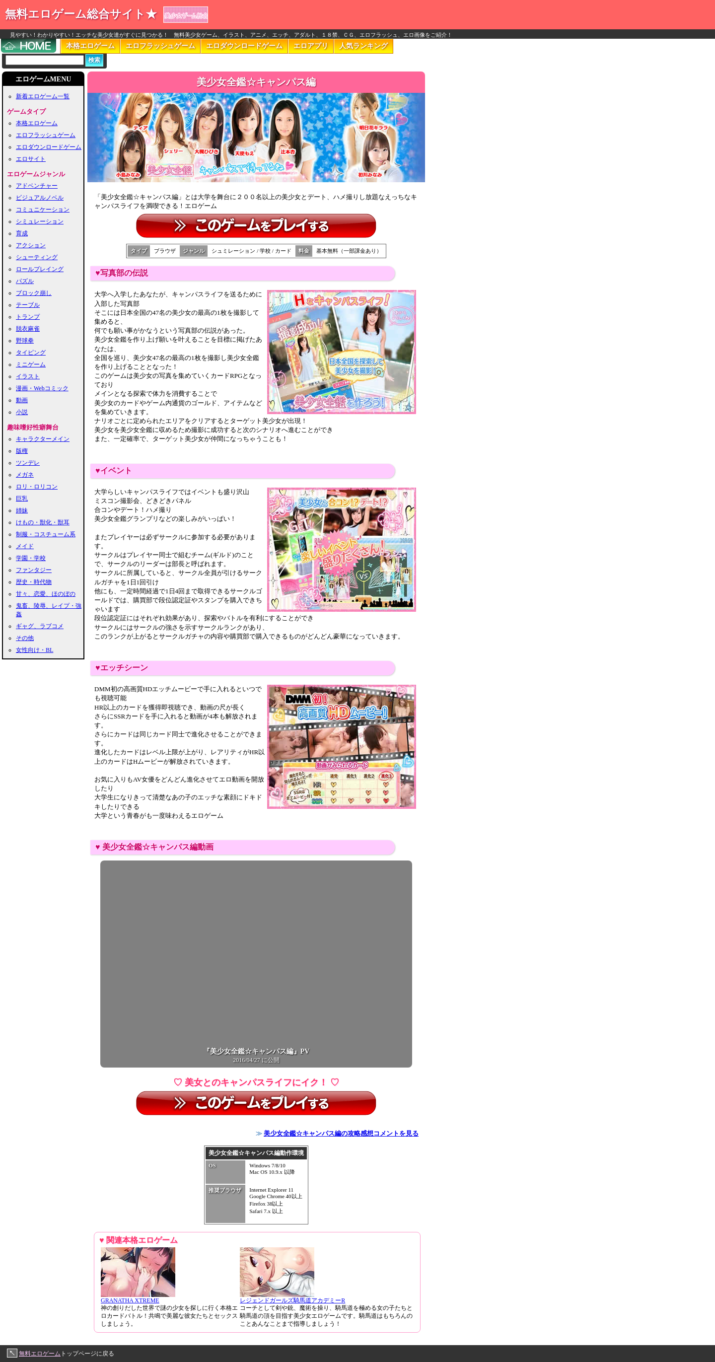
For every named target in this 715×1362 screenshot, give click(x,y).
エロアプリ (310, 46)
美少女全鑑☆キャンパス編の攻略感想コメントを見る (341, 1133)
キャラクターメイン (43, 438)
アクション (31, 245)
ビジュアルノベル (40, 197)
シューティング (37, 257)
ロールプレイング (40, 269)
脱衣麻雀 (28, 328)
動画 (22, 400)
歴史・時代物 (34, 581)
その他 (25, 638)
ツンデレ (28, 462)
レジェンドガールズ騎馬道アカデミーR (292, 1297)
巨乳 (22, 498)
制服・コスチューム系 (45, 534)
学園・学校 (31, 558)
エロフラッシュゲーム (160, 46)
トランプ (28, 316)
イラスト (28, 376)
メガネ (25, 474)
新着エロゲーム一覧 (43, 96)
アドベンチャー (37, 185)
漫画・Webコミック (42, 388)
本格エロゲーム (90, 46)
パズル (25, 281)
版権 (22, 450)
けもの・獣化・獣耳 (43, 522)
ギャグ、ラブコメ (40, 626)
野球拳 (25, 340)
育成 (22, 233)
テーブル (28, 304)
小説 (22, 412)
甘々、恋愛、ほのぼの (45, 593)
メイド (25, 546)
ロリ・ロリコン (37, 486)
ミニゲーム (31, 364)
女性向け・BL (34, 649)
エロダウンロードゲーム (244, 46)
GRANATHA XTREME (138, 1297)
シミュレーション (40, 221)
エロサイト (31, 158)
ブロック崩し (34, 292)
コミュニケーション (43, 209)
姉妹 (22, 510)
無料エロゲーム (40, 1353)
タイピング (31, 352)
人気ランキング (363, 46)
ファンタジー (34, 570)
